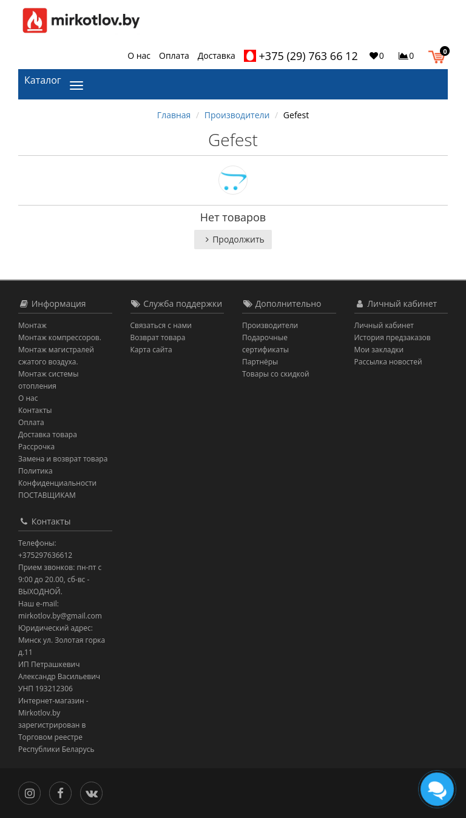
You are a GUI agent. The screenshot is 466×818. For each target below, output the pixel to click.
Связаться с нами (161, 325)
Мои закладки (379, 349)
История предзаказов (392, 337)
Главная (174, 115)
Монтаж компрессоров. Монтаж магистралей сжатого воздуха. (59, 349)
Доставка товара (47, 434)
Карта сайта (151, 349)
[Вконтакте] (94, 792)
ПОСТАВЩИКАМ (47, 495)
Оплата (174, 55)
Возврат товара (158, 337)
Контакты (35, 410)
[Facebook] (63, 792)
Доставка (216, 55)
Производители (237, 115)
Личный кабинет (384, 325)
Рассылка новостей (388, 362)
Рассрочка (36, 446)
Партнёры (260, 362)
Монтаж (32, 325)
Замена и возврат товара (62, 459)
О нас (138, 55)
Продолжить (233, 239)
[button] (439, 55)
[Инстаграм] (32, 792)
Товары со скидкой (275, 374)
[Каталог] (78, 84)
